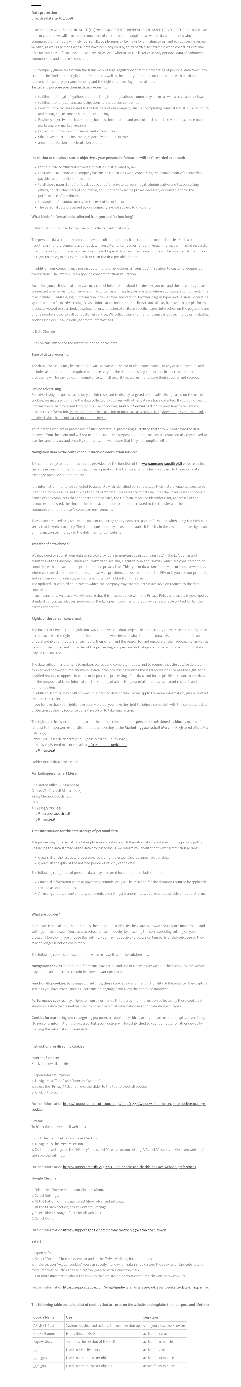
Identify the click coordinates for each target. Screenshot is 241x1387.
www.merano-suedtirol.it (162, 464)
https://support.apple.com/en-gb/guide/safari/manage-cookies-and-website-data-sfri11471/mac (136, 1287)
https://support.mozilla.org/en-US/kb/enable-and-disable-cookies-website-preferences (129, 1167)
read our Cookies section (138, 406)
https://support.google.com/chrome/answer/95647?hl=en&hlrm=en (114, 1230)
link (54, 343)
